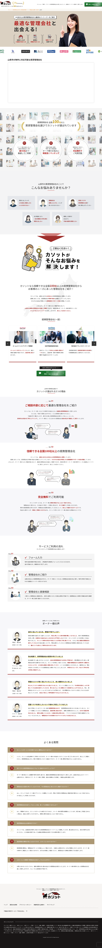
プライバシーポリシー (25, 905)
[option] (20, 51)
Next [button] (94, 343)
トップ (5, 905)
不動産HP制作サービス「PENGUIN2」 (14, 911)
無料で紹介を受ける (51, 373)
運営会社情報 (13, 905)
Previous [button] (8, 343)
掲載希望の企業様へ (39, 905)
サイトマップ (50, 905)
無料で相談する (92, 4)
